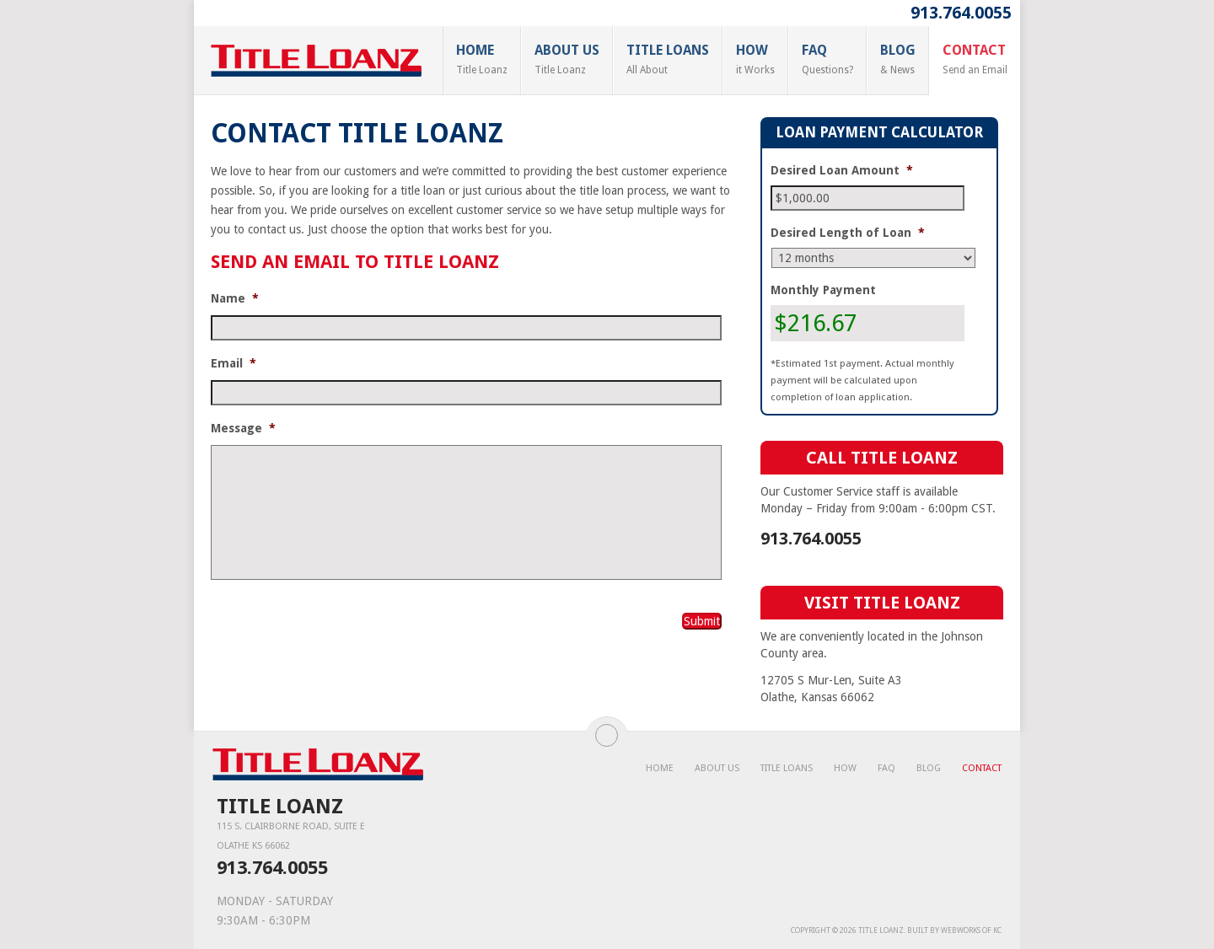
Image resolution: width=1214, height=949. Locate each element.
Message (243, 428)
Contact (975, 59)
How (755, 59)
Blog (898, 59)
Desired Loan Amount (842, 170)
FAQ (827, 59)
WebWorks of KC (971, 930)
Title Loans (667, 59)
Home (482, 59)
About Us (566, 59)
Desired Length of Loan (848, 232)
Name (235, 298)
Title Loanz (881, 930)
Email (233, 363)
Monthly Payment (823, 290)
